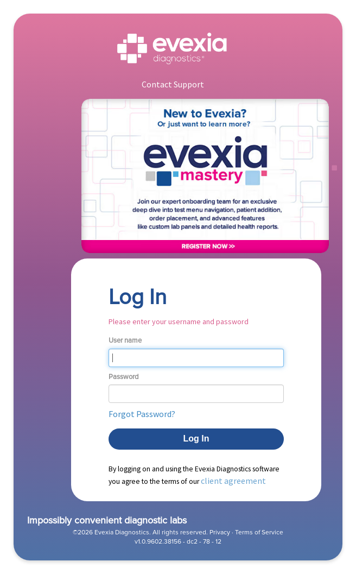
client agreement (233, 480)
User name (125, 340)
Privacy (219, 532)
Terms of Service (259, 532)
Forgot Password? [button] (142, 413)
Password (123, 377)
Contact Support (173, 84)
